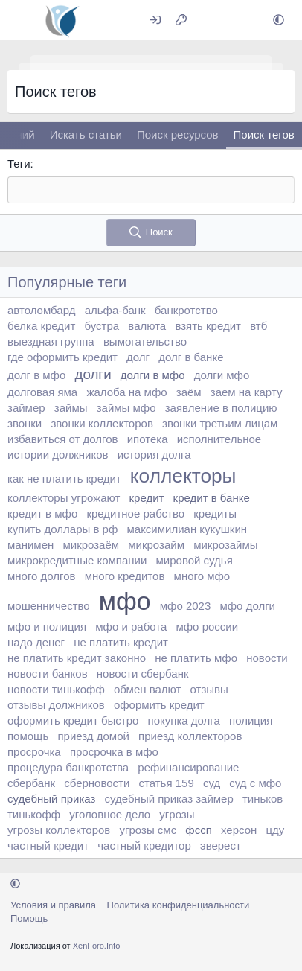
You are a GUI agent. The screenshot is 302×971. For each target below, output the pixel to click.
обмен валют (147, 689)
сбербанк (31, 783)
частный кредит (48, 845)
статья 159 (166, 783)
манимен (30, 544)
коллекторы (183, 476)
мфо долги (247, 605)
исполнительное (219, 439)
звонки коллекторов (101, 423)
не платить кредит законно (76, 658)
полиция (250, 720)
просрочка (34, 751)
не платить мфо (196, 658)
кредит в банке (211, 497)
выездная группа (50, 341)
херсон (239, 830)
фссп (198, 830)
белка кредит (41, 325)
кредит (146, 497)
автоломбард (41, 310)
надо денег (36, 642)
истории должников (57, 454)
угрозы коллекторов (58, 830)
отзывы (209, 689)
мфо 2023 (185, 605)
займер (26, 407)
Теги (18, 163)
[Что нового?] (210, 20)
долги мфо (222, 375)
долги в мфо (153, 375)
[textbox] (151, 190)
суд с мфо (255, 783)
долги (92, 374)
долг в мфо (36, 375)
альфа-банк (115, 310)
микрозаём (90, 544)
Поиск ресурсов (178, 134)
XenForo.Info (97, 945)
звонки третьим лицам (219, 423)
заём (189, 392)
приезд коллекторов (190, 736)
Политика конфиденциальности (178, 905)
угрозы (176, 814)
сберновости (96, 783)
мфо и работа (131, 626)
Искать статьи (86, 134)
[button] (279, 20)
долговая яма (42, 392)
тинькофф (33, 814)
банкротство (186, 310)
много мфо (202, 576)
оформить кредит (159, 704)
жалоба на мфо (126, 392)
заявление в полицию (221, 407)
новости (267, 658)
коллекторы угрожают (63, 497)
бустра (102, 325)
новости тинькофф (56, 689)
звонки (24, 423)
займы (71, 407)
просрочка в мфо (114, 751)
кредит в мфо (42, 513)
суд (211, 783)
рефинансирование (188, 767)
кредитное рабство (135, 513)
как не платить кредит (64, 478)
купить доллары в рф (62, 529)
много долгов (41, 576)
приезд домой (93, 736)
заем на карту (247, 392)
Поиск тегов (264, 134)
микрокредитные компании (77, 560)
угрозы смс (148, 830)
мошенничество (48, 605)
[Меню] (20, 20)
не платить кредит (121, 642)
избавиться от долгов (62, 439)
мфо (125, 601)
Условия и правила (53, 905)
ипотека (147, 439)
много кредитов (125, 576)
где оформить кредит (62, 357)
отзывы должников (56, 704)
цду (275, 830)
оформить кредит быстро (72, 720)
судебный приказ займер (169, 798)
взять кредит (208, 325)
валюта (147, 325)
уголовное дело (109, 814)
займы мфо (126, 407)
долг (138, 357)
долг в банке (190, 357)
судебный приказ (51, 798)
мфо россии (207, 626)
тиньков (262, 798)
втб (258, 325)
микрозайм (156, 544)
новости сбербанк (143, 673)
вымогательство (145, 341)
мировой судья (194, 560)
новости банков (47, 673)
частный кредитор (144, 845)
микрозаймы (225, 544)
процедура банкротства (68, 767)
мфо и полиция (46, 626)
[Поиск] (242, 20)
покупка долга (184, 720)
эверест (220, 845)
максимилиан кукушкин (186, 529)
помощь (27, 736)
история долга (154, 454)
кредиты (215, 513)
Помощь (29, 918)
